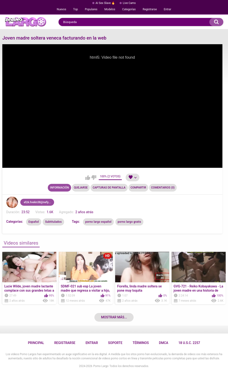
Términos (141, 343)
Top (75, 9)
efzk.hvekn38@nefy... (37, 202)
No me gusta (93, 177)
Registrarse (150, 9)
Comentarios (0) (163, 187)
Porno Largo (100, 366)
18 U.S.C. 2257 (189, 343)
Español (33, 221)
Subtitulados (53, 221)
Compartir (138, 187)
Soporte (115, 343)
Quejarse (81, 187)
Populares (91, 9)
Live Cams (129, 3)
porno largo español (98, 221)
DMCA (163, 343)
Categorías (129, 9)
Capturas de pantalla (109, 187)
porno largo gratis (129, 221)
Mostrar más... (114, 317)
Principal (36, 343)
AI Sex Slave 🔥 (105, 3)
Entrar (167, 9)
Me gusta (87, 177)
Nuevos (61, 9)
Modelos (109, 9)
